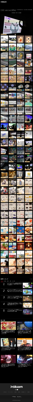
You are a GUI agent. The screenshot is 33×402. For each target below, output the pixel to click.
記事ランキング (4, 279)
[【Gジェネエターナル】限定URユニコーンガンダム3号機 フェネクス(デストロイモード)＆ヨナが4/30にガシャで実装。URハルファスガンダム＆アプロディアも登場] (27, 292)
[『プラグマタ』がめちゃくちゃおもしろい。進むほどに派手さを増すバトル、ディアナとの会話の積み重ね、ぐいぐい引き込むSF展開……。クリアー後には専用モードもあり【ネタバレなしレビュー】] (24, 325)
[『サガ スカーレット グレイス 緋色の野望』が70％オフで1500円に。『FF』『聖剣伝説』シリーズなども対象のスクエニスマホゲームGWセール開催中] (27, 298)
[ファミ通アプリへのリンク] (14, 396)
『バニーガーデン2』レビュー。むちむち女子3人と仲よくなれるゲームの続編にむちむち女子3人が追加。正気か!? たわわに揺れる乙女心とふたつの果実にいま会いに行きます (8, 365)
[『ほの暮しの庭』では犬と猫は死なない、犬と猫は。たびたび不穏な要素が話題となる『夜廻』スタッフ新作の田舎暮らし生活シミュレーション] (27, 305)
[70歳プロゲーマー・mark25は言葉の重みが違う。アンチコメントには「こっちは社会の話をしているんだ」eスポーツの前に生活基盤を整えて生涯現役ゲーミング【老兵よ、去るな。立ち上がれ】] (24, 342)
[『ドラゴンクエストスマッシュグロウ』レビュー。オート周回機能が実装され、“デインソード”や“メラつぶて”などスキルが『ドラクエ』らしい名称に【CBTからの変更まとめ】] (24, 359)
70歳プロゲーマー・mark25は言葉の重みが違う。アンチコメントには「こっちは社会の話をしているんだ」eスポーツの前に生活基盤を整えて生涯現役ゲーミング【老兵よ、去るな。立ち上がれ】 (24, 348)
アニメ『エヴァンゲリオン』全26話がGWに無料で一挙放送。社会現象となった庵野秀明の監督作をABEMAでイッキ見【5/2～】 (14, 284)
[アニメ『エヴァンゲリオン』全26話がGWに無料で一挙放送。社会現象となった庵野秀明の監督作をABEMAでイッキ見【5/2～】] (27, 285)
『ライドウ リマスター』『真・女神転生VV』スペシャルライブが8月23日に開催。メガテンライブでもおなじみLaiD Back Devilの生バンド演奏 (14, 310)
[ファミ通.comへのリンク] (4, 1)
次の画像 (19, 12)
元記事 (2, 10)
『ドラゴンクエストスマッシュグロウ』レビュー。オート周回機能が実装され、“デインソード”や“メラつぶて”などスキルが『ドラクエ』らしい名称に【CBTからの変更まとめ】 (24, 365)
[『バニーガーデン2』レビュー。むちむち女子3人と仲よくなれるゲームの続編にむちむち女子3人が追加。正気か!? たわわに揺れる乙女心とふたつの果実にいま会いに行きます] (8, 359)
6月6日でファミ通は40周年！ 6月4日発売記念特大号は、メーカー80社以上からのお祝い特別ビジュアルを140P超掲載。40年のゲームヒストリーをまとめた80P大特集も (8, 331)
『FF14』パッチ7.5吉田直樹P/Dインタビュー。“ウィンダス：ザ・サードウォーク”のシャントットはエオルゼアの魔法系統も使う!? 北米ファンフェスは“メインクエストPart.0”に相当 (8, 348)
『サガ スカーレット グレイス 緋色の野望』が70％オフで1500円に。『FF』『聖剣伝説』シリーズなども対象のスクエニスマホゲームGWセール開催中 (14, 297)
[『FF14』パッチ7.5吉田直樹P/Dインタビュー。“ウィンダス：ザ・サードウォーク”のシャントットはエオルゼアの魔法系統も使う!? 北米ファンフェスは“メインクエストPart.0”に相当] (8, 342)
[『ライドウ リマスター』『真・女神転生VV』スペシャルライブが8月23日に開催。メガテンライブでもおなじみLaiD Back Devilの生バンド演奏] (27, 311)
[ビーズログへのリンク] (19, 396)
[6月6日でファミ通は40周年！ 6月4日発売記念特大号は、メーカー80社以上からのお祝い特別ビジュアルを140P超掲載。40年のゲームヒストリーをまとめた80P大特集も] (8, 325)
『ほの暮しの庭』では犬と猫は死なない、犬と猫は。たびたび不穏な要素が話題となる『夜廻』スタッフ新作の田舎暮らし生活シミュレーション (14, 304)
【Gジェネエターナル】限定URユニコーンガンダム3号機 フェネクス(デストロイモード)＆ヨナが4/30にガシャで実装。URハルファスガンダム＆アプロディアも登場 (14, 290)
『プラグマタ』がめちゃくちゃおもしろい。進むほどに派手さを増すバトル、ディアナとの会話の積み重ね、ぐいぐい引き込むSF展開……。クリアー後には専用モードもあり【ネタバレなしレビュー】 (24, 332)
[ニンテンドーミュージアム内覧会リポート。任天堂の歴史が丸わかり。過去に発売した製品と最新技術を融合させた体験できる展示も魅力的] (4, 39)
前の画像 (13, 12)
